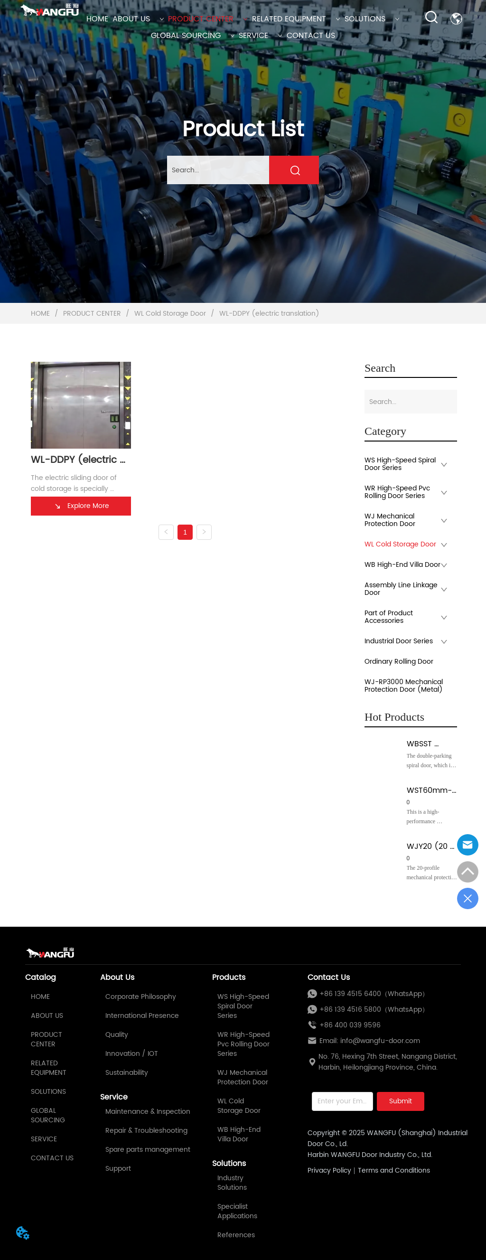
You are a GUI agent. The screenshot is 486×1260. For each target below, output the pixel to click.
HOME (97, 19)
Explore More (81, 505)
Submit (400, 1101)
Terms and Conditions (394, 1170)
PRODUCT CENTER (208, 19)
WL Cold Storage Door (170, 313)
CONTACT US (311, 35)
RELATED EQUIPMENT (296, 19)
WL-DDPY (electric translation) (268, 313)
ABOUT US (138, 19)
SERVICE (260, 35)
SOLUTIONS (372, 19)
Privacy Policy (329, 1170)
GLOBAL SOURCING (193, 35)
